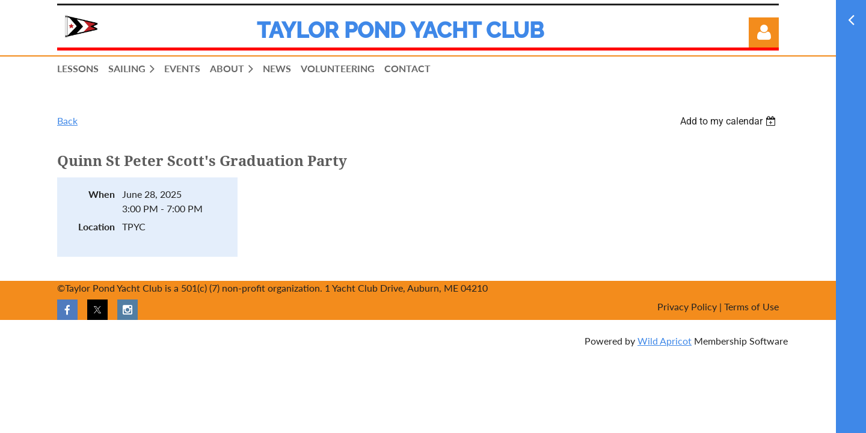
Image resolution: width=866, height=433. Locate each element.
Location (96, 226)
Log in (764, 32)
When (101, 194)
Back (67, 120)
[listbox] (729, 121)
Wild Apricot (664, 340)
